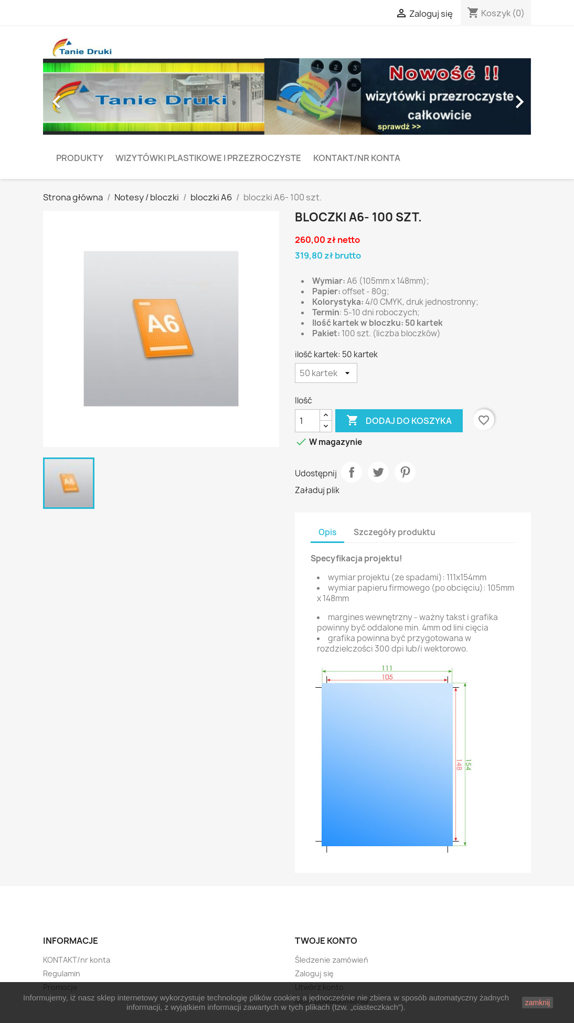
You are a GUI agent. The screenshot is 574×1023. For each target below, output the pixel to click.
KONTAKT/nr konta (356, 158)
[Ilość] (307, 420)
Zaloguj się (314, 973)
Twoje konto (326, 940)
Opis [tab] (327, 532)
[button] (79, 96)
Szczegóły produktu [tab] (394, 532)
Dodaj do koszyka (399, 421)
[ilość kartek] (326, 373)
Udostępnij (351, 472)
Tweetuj (378, 472)
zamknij (537, 1002)
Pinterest (405, 472)
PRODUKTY (79, 158)
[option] (287, 96)
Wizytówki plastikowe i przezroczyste (208, 158)
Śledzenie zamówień (331, 960)
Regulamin (61, 973)
